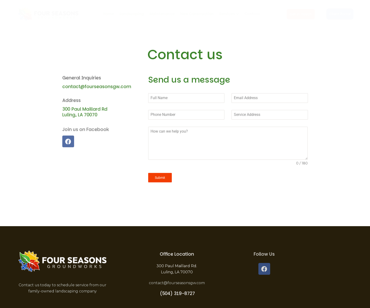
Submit (160, 181)
